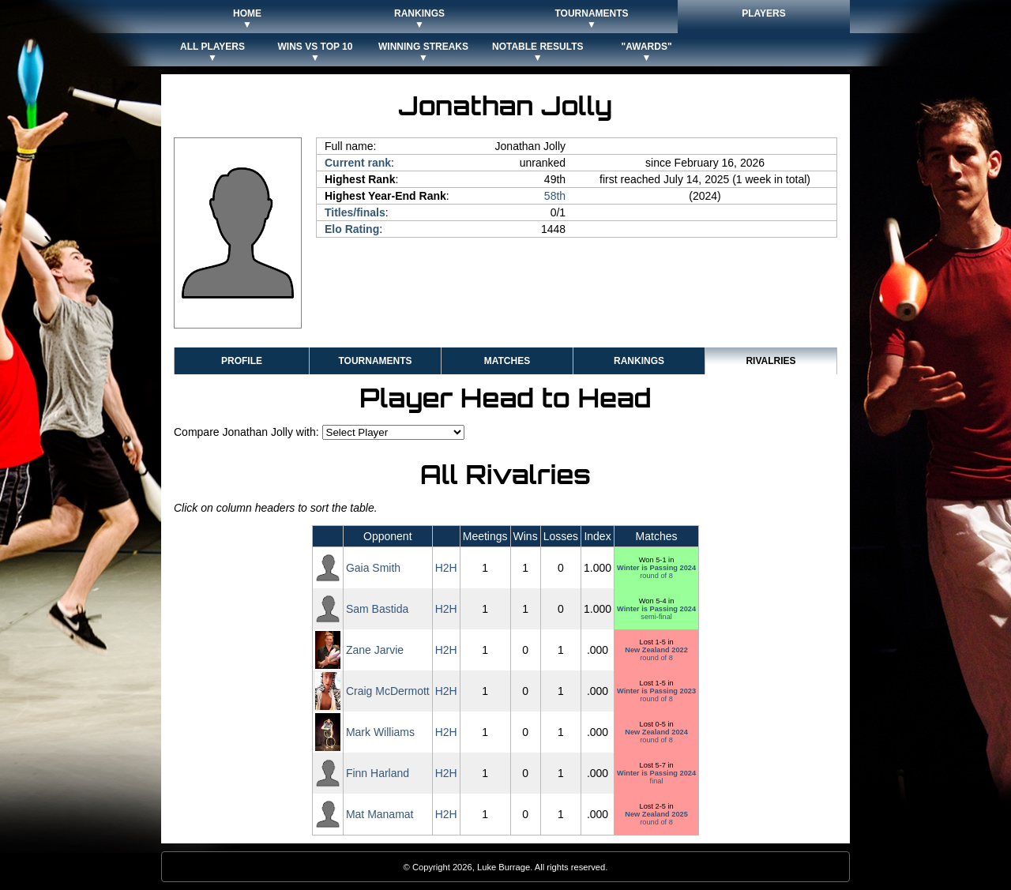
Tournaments (375, 360)
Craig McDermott (388, 691)
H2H (446, 567)
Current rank (358, 162)
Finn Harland (377, 773)
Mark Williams (380, 732)
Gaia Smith (373, 567)
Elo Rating (352, 229)
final (656, 777)
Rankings (639, 360)
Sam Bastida (377, 609)
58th (555, 196)
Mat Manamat (380, 814)
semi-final (656, 613)
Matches (507, 360)
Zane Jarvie (375, 650)
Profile (241, 360)
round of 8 (656, 572)
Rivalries (770, 360)
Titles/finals (355, 212)
